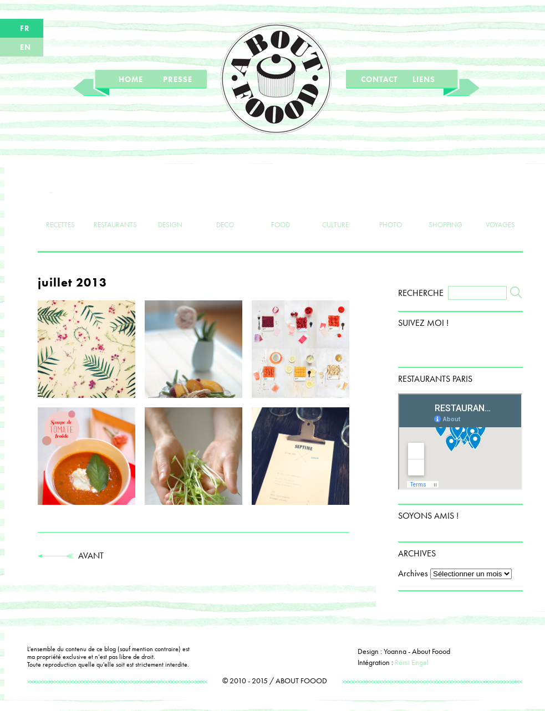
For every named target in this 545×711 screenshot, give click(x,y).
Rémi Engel (412, 662)
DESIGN (170, 206)
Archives (413, 573)
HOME (131, 79)
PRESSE (177, 79)
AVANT (71, 555)
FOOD (280, 206)
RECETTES (60, 206)
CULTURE (335, 206)
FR (25, 28)
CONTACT (379, 79)
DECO (225, 206)
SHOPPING (445, 206)
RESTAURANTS (115, 206)
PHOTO (391, 206)
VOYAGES (500, 206)
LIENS (423, 79)
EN (25, 47)
